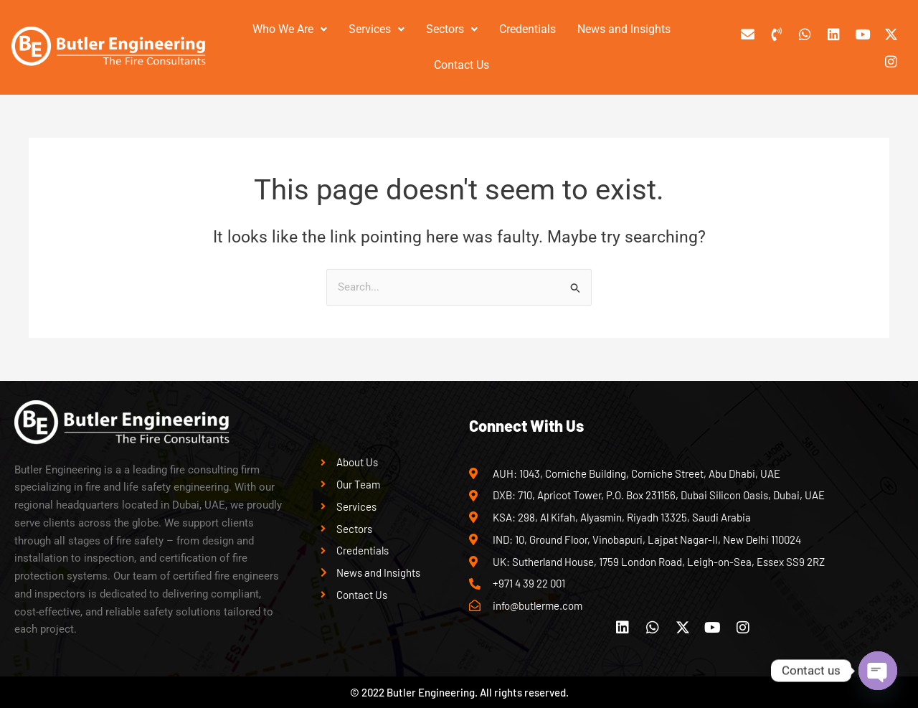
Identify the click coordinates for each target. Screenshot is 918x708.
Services (376, 29)
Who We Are (289, 29)
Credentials (527, 29)
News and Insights (624, 29)
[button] (290, 29)
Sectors (452, 29)
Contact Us (461, 65)
